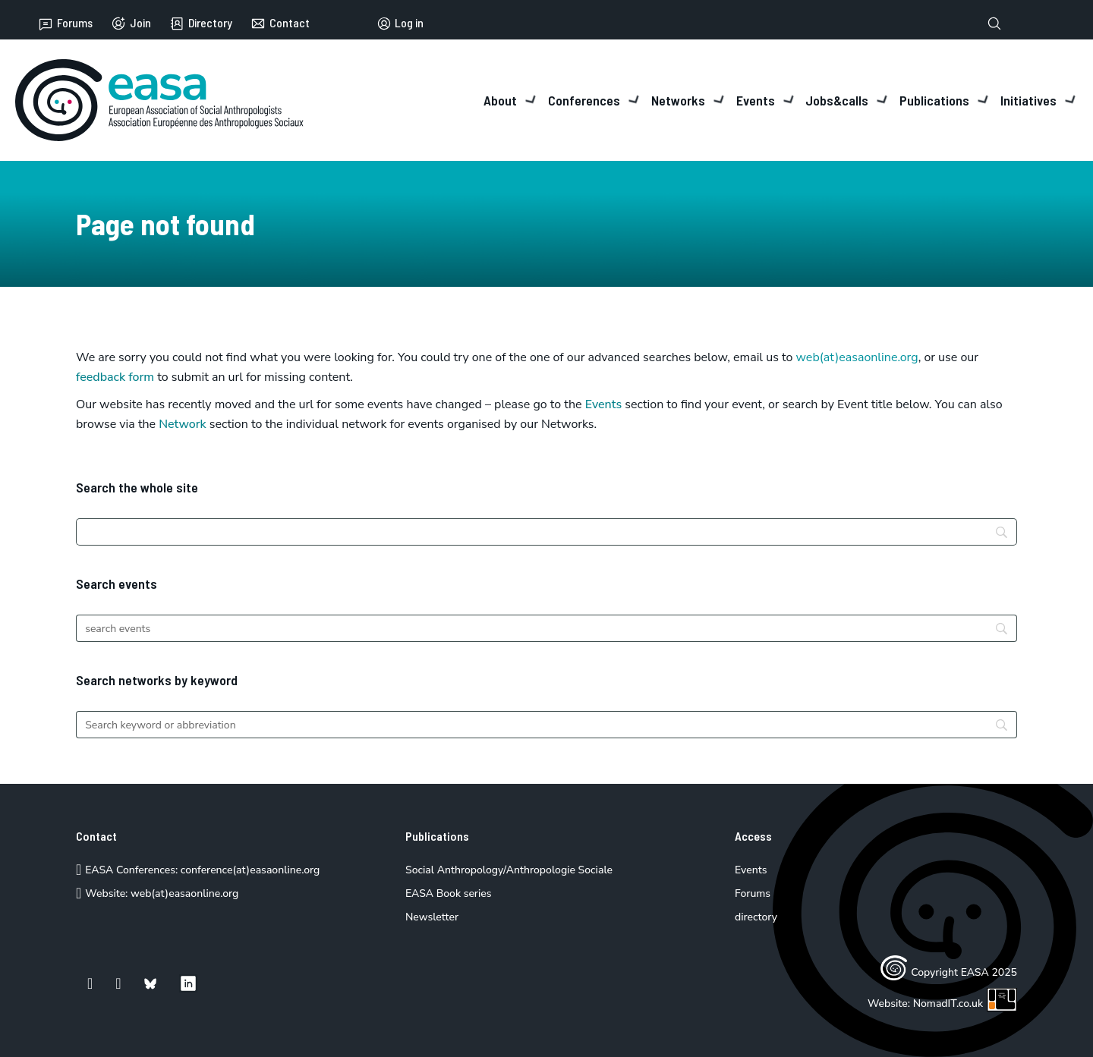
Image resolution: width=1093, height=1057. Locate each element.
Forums (65, 23)
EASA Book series (448, 893)
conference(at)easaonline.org (250, 870)
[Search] (546, 532)
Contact (280, 23)
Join (131, 23)
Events (603, 404)
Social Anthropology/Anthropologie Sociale (509, 870)
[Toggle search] (994, 23)
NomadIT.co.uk (965, 1003)
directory (756, 917)
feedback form (115, 377)
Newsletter (431, 917)
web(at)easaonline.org (184, 893)
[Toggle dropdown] (531, 100)
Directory (200, 23)
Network (182, 424)
